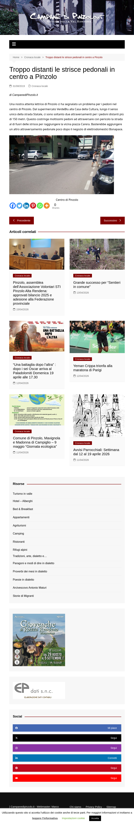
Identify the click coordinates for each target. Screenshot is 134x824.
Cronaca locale (40, 86)
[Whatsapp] (40, 206)
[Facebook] (13, 206)
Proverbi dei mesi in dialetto (30, 571)
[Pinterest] (33, 206)
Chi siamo (75, 806)
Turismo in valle (22, 493)
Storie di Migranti (23, 595)
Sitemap (111, 806)
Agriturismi (19, 525)
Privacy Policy (94, 806)
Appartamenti (21, 517)
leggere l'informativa (45, 818)
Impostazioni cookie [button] (73, 818)
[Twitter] (19, 206)
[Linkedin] (26, 206)
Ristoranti (19, 541)
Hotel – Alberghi (22, 501)
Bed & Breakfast (23, 509)
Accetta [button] (95, 818)
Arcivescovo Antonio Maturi (29, 587)
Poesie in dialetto (23, 579)
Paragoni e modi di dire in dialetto (33, 563)
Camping (18, 533)
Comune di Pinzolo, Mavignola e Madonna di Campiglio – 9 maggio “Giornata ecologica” (36, 442)
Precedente (21, 220)
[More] (47, 206)
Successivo (112, 220)
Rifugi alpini (20, 549)
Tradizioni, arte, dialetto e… (30, 556)
